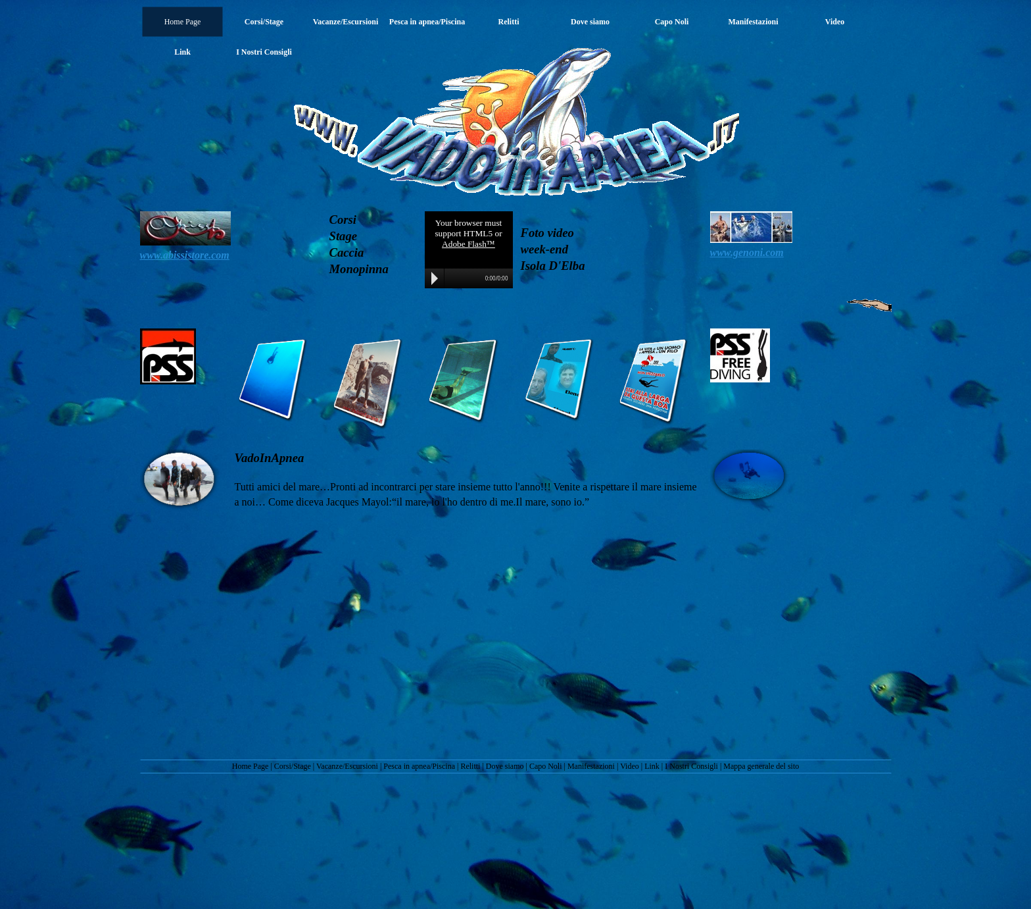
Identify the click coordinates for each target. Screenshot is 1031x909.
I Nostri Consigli (691, 766)
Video (629, 766)
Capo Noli (545, 766)
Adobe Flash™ (468, 244)
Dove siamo (505, 766)
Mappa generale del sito (761, 766)
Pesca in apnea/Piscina (419, 766)
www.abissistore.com (184, 255)
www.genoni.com (747, 252)
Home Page (250, 766)
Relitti (470, 766)
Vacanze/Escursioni (347, 766)
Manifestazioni (591, 766)
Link (651, 766)
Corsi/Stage (292, 766)
